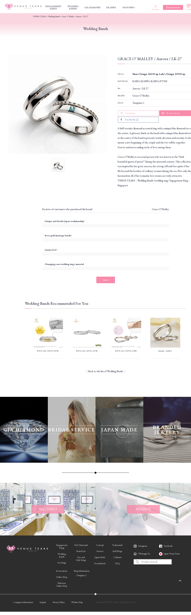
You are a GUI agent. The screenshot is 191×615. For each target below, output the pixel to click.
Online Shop (61, 576)
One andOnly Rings (81, 558)
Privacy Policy (59, 602)
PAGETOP (183, 581)
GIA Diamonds (81, 545)
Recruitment (100, 563)
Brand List (80, 551)
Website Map (77, 602)
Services (99, 551)
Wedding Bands (54, 16)
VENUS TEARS (39, 16)
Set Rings (62, 562)
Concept (100, 545)
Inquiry (43, 602)
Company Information (23, 602)
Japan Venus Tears (172, 553)
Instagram (142, 545)
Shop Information (81, 570)
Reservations (61, 570)
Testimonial (117, 545)
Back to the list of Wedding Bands (105, 371)
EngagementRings (61, 546)
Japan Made (100, 557)
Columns (117, 557)
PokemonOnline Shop (61, 584)
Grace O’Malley (140, 95)
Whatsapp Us (144, 553)
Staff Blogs (117, 551)
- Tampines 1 (81, 575)
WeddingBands (62, 555)
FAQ (117, 563)
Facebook (168, 545)
